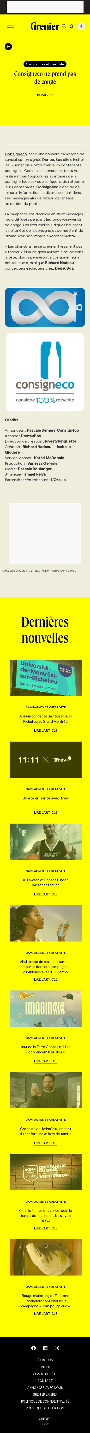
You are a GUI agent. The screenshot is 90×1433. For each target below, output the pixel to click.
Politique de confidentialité (45, 1401)
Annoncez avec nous (45, 1387)
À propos (45, 1360)
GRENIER (45, 1418)
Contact (45, 1380)
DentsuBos (52, 159)
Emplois (45, 1367)
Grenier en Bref (45, 1394)
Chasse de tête (45, 1374)
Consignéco (16, 154)
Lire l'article (45, 730)
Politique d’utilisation (45, 1408)
